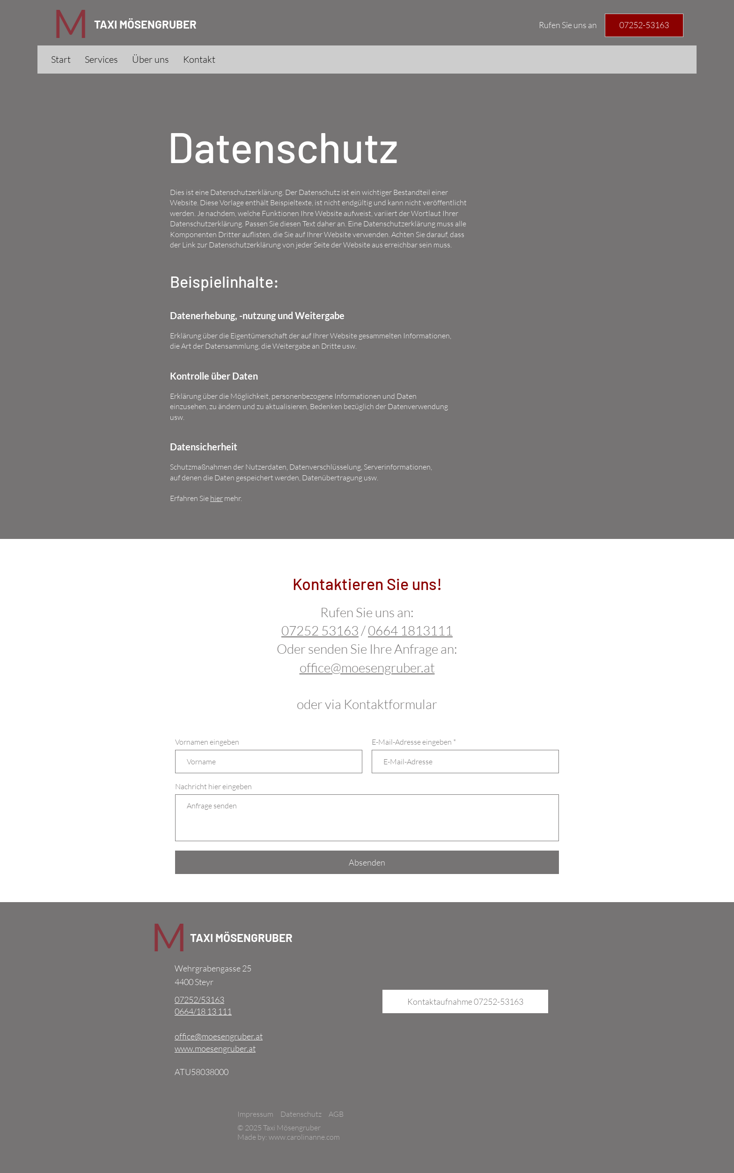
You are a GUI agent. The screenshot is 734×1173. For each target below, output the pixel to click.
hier (216, 498)
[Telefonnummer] (644, 25)
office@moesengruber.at (219, 1036)
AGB (336, 1114)
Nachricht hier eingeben (213, 786)
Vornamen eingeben (207, 742)
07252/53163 (199, 999)
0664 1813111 (410, 630)
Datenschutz (301, 1114)
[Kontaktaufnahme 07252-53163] (465, 1001)
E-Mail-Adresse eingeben (412, 742)
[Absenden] (367, 862)
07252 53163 (320, 630)
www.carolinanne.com (304, 1137)
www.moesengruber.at (215, 1048)
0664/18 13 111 (203, 1011)
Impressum (255, 1114)
